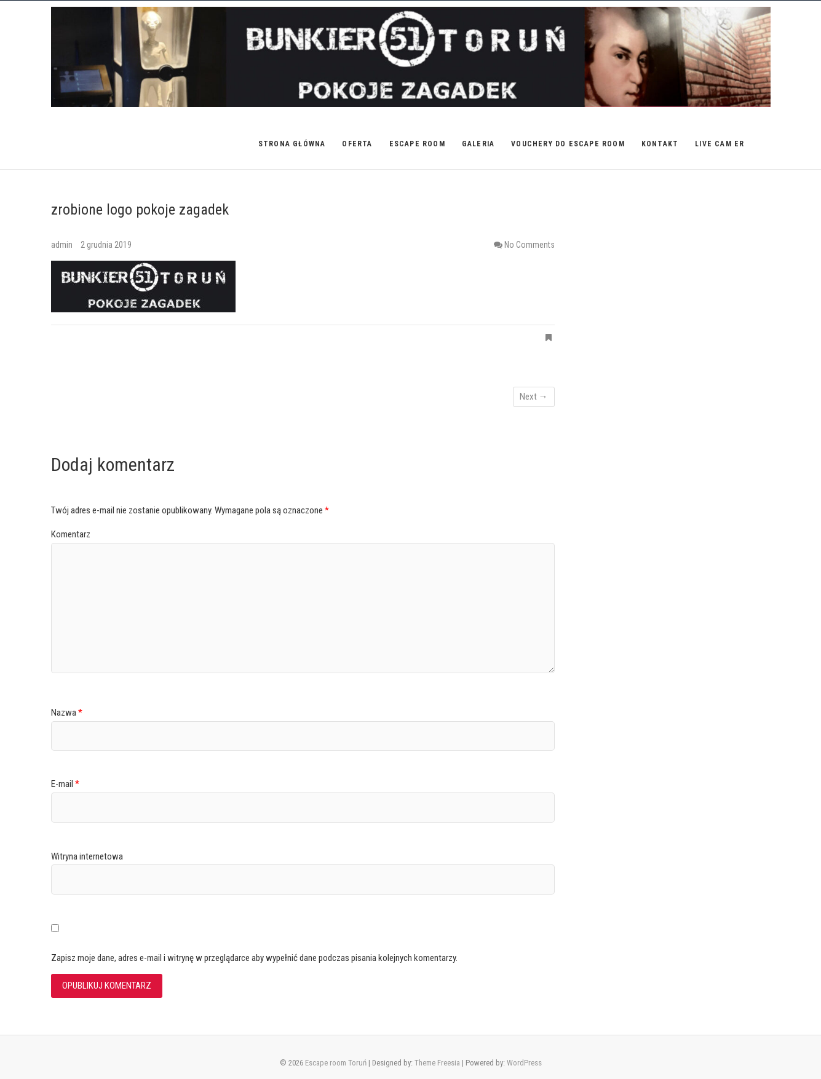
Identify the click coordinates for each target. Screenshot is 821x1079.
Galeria (478, 144)
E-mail (65, 783)
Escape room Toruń (336, 1062)
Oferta (357, 144)
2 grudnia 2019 (106, 245)
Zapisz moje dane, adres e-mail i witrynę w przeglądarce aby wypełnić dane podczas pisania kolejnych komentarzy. (254, 957)
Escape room (417, 144)
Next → (534, 396)
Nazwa (66, 712)
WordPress (524, 1062)
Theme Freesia (437, 1062)
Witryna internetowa (87, 856)
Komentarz (70, 534)
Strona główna (292, 144)
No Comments (529, 245)
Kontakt (659, 144)
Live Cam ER (719, 144)
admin (62, 245)
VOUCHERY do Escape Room (568, 144)
